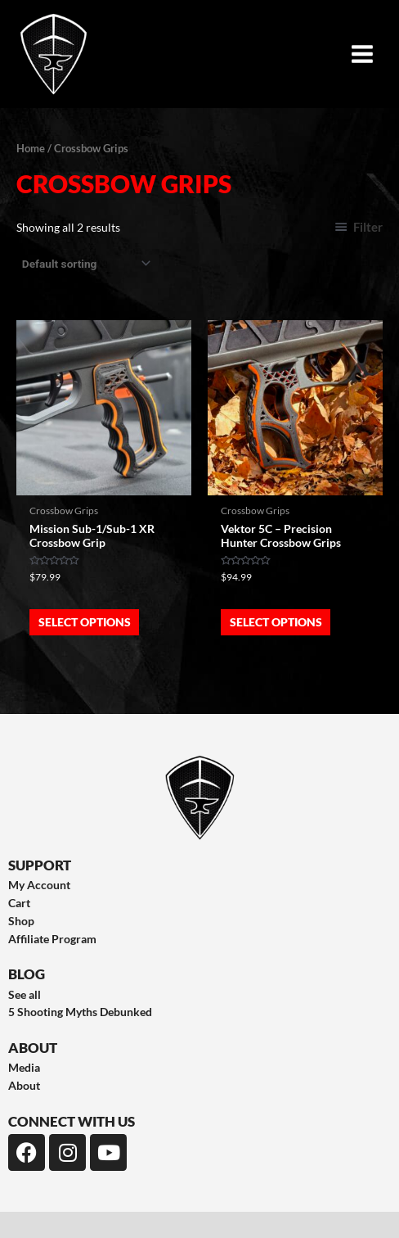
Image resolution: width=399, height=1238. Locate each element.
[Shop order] (84, 263)
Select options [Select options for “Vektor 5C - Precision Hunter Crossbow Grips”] (276, 622)
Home (30, 148)
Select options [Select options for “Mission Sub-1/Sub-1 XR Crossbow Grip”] (84, 622)
